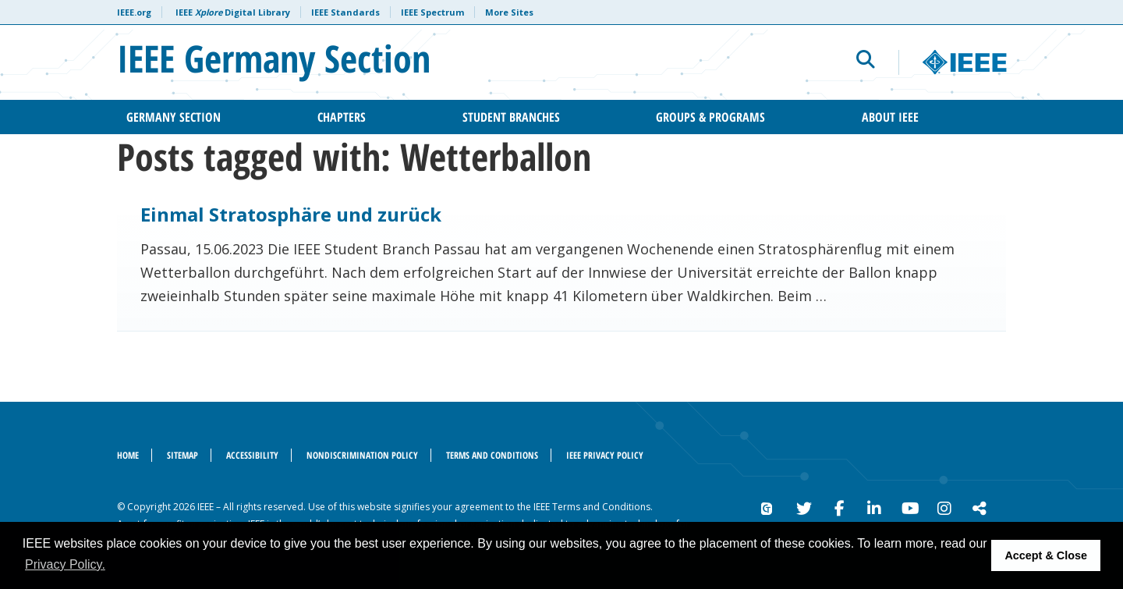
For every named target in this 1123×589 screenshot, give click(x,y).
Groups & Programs (710, 117)
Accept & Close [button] (1045, 555)
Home (128, 455)
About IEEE (890, 117)
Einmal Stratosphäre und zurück (290, 214)
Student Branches (511, 117)
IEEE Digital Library (232, 12)
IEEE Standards (345, 12)
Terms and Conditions (492, 455)
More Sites (509, 12)
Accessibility (252, 455)
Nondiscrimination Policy (362, 455)
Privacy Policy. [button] (65, 564)
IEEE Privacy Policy (604, 455)
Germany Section (173, 117)
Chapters (341, 117)
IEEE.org (134, 12)
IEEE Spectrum (432, 12)
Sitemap (182, 455)
